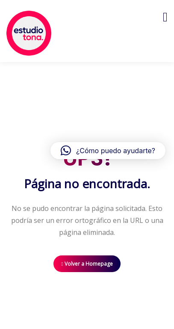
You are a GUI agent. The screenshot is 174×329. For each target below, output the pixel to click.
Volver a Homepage (86, 263)
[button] (107, 150)
